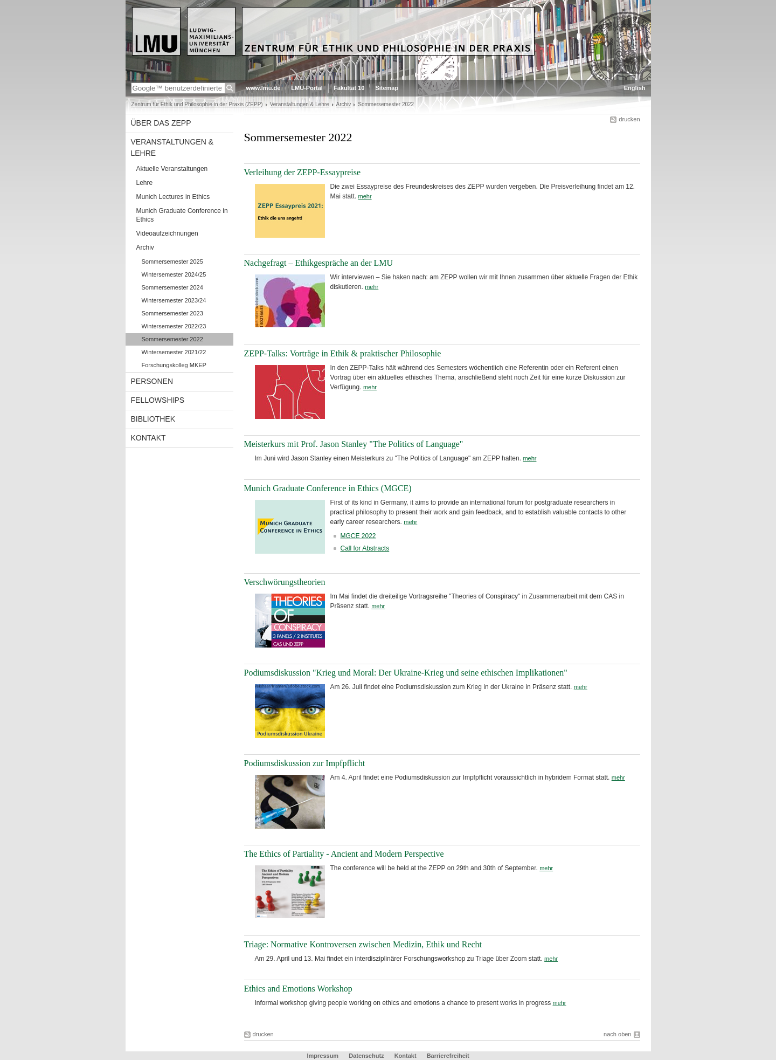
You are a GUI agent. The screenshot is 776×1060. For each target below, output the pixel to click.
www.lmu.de (263, 88)
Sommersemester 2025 (172, 261)
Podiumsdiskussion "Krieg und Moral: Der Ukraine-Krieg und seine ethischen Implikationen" (405, 672)
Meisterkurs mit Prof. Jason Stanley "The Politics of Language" (353, 444)
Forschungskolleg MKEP (174, 365)
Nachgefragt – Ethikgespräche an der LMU (318, 262)
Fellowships (158, 400)
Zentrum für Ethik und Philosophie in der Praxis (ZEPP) (197, 104)
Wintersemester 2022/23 (174, 326)
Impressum (323, 1055)
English (635, 88)
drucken (629, 119)
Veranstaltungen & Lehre (299, 104)
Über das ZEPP (161, 123)
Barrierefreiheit (448, 1055)
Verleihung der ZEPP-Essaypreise (302, 172)
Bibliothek (153, 419)
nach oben (617, 1034)
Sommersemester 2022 (172, 339)
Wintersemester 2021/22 (174, 352)
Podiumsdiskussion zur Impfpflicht (304, 763)
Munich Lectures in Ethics (173, 197)
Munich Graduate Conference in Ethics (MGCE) (328, 488)
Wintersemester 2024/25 (174, 274)
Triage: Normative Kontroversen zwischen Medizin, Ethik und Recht (363, 944)
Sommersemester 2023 (172, 313)
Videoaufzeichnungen (167, 233)
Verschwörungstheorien (284, 582)
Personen (152, 381)
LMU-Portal (307, 88)
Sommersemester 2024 (172, 287)
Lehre (144, 183)
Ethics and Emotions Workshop (298, 988)
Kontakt (148, 437)
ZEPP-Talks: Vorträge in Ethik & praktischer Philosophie (342, 353)
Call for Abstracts (365, 548)
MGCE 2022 (358, 536)
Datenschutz (367, 1055)
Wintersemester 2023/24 (174, 300)
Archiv (343, 104)
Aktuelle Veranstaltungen (172, 169)
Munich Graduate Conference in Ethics (182, 215)
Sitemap (386, 88)
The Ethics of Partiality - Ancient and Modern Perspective (344, 853)
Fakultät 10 (349, 88)
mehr (365, 196)
